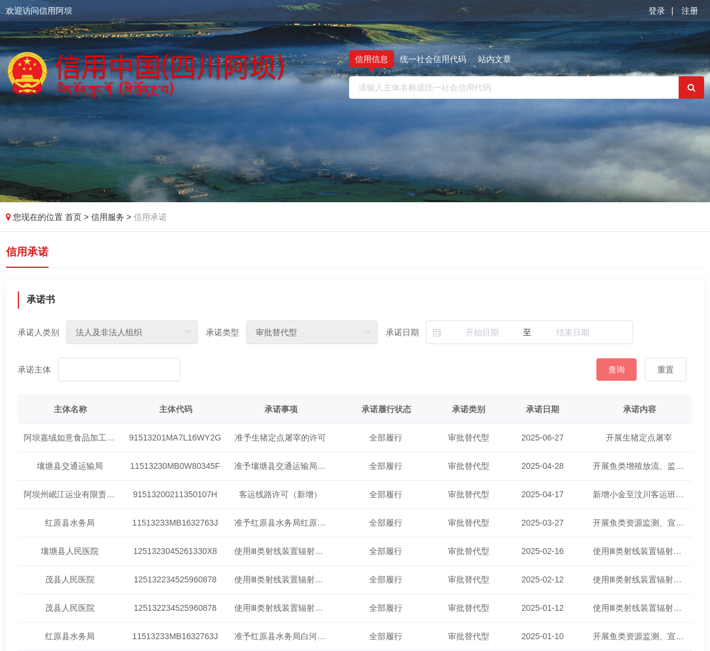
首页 (74, 217)
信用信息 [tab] (371, 59)
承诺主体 (34, 369)
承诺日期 (402, 332)
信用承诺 (150, 217)
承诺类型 (222, 332)
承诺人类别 (38, 332)
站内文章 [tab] (494, 59)
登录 (656, 10)
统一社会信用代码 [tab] (433, 59)
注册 (690, 10)
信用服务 (109, 217)
